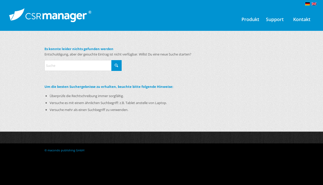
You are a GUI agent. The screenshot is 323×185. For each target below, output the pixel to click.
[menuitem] (250, 19)
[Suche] (83, 65)
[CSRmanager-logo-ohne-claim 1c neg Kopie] (50, 19)
